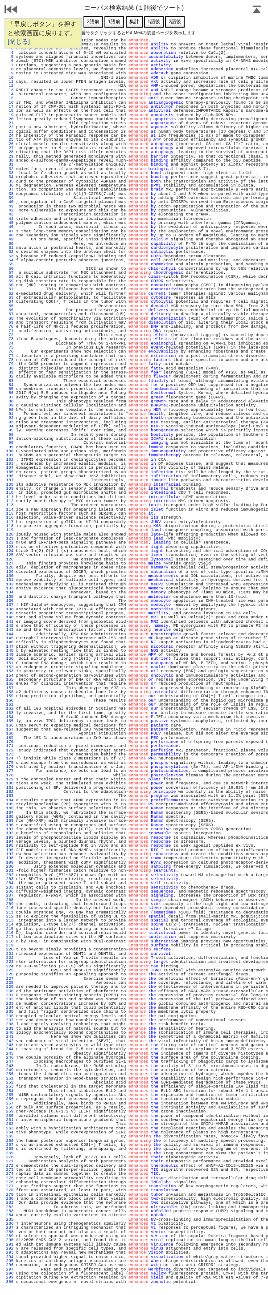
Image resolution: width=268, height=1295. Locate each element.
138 (10, 609)
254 (10, 1090)
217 (10, 936)
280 (10, 1198)
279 (10, 1194)
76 (10, 351)
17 (10, 106)
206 (10, 891)
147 (10, 646)
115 (10, 513)
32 (10, 168)
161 (10, 704)
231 (10, 995)
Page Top (257, 10)
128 (10, 567)
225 (10, 970)
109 (10, 488)
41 (10, 206)
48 (10, 235)
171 (10, 745)
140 (10, 617)
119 (10, 530)
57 (10, 272)
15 (10, 98)
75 (10, 347)
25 (10, 139)
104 (10, 467)
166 (10, 725)
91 (10, 413)
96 (10, 434)
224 (10, 966)
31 (10, 164)
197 (10, 854)
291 (10, 1244)
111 (10, 497)
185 (10, 804)
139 (10, 613)
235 (10, 1011)
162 (10, 708)
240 (10, 1032)
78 (10, 359)
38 (10, 193)
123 (10, 546)
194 (10, 841)
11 (10, 81)
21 (10, 123)
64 (10, 301)
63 (10, 297)
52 (10, 251)
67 (10, 314)
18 (10, 110)
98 (10, 442)
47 (10, 231)
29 (10, 156)
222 (10, 957)
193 (10, 837)
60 (10, 285)
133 (10, 588)
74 (10, 343)
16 (10, 102)
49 (10, 239)
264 (10, 1132)
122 (10, 542)
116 (10, 517)
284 (10, 1215)
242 (10, 1041)
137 (10, 604)
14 (10, 94)
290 (10, 1240)
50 (10, 243)
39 (10, 197)
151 (10, 663)
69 (10, 322)
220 (10, 949)
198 (10, 858)
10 (10, 77)
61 (10, 289)
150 (10, 658)
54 (10, 260)
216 (10, 932)
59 (10, 281)
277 (10, 1186)
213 (10, 920)
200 (10, 866)
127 (10, 563)
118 (10, 526)
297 (10, 1269)
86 (10, 392)
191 (10, 829)
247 (10, 1061)
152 (10, 667)
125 (10, 554)
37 (10, 189)
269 (10, 1153)
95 (10, 430)
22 (10, 127)
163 (10, 712)
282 (10, 1207)
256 (10, 1098)
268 (10, 1148)
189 (10, 820)
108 (10, 484)
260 (10, 1115)
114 (10, 509)
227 (10, 978)
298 (10, 1273)
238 (10, 1024)
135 (10, 596)
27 (10, 148)
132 (10, 584)
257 (10, 1103)
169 (10, 737)
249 (10, 1070)
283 (10, 1211)
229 (10, 986)
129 (10, 571)
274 (10, 1173)
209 (10, 903)
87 (10, 397)
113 (10, 505)
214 (10, 924)
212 (10, 916)
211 (10, 912)
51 (10, 247)
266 (10, 1140)
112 (10, 501)
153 (10, 671)
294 (10, 1256)
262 (10, 1123)
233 (10, 1003)
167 (10, 729)
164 (10, 716)
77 (10, 355)
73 (10, 339)
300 (10, 1281)
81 (10, 372)
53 (10, 256)
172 (10, 750)
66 (10, 310)
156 (10, 683)
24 (10, 135)
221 (10, 953)
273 (10, 1169)
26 (10, 144)
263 (10, 1128)
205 (10, 887)
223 (10, 961)
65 (10, 306)
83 (10, 380)
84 (10, 384)
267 (10, 1144)
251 (10, 1078)
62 (10, 293)
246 (10, 1057)
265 (10, 1136)
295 (10, 1260)
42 (10, 210)
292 (10, 1248)
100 (10, 451)
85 (10, 388)
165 (10, 721)
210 (10, 907)
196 (10, 850)
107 (10, 480)
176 (10, 766)
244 (10, 1049)
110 (10, 492)
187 (10, 812)
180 (10, 783)
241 (10, 1036)
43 (10, 214)
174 (10, 758)
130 (10, 575)
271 (10, 1161)
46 (10, 226)
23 (10, 131)
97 (10, 438)
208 (10, 899)
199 (10, 862)
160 (10, 700)
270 (10, 1157)
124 (10, 550)
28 (10, 152)
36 (10, 185)
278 (10, 1190)
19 (10, 115)
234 (10, 1007)
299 (10, 1277)
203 (10, 879)
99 (10, 447)
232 (10, 999)
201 (10, 870)
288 (10, 1232)
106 (10, 476)
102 (10, 459)
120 (10, 534)
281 (10, 1202)
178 (10, 775)
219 (10, 945)
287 (10, 1227)
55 (10, 264)
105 (10, 472)
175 (10, 762)
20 (10, 119)
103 (10, 463)
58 (10, 276)
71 (10, 331)
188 (10, 816)
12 (10, 85)
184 (10, 800)
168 (10, 733)
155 (10, 679)
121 (10, 538)
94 (10, 426)
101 (10, 455)
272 (10, 1165)
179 (10, 779)
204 (10, 883)
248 (10, 1066)
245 (10, 1053)
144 (10, 634)
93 (10, 422)
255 (10, 1094)
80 (10, 368)
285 (10, 1219)
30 (10, 160)
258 (10, 1107)
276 (10, 1182)
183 (10, 795)
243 (10, 1045)
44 (10, 218)
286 (10, 1223)
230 (10, 991)
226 (10, 974)
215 (10, 928)
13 (10, 90)
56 (10, 268)
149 (10, 654)
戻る (11, 10)
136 (10, 600)
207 (10, 895)
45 (10, 222)
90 (10, 409)
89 (10, 405)
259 (10, 1111)
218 (10, 941)
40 (10, 201)
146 (10, 642)
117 (10, 522)
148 (10, 650)
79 (10, 363)
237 (10, 1020)
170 (10, 741)
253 (10, 1086)
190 (10, 825)
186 (10, 808)
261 (10, 1119)
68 (10, 318)
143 (10, 629)
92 (10, 417)
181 (10, 787)
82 (10, 376)
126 (10, 559)
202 (10, 875)
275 (10, 1178)
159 (10, 696)
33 (10, 173)
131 (10, 579)
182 (10, 791)
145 (10, 638)
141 (10, 621)
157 (10, 688)
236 (10, 1016)
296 (10, 1265)
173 (10, 754)
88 (10, 401)
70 (10, 326)
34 (10, 177)
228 (10, 982)
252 (10, 1082)
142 (10, 625)
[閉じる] (19, 41)
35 (10, 181)
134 (10, 592)
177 (10, 770)
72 (10, 335)
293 (10, 1252)
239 (10, 1028)
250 (10, 1074)
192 (10, 833)
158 (10, 692)
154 (10, 675)
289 (10, 1236)
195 (10, 845)
